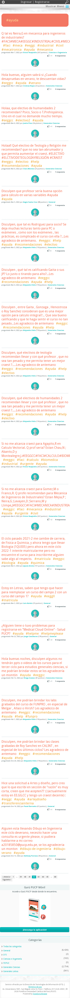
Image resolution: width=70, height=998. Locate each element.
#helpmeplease (52, 633)
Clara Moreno (28, 169)
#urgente (27, 464)
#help (35, 162)
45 (47, 877)
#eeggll (49, 596)
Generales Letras (10, 971)
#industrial (45, 45)
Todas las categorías (12, 946)
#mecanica (45, 49)
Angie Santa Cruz (30, 202)
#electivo (21, 162)
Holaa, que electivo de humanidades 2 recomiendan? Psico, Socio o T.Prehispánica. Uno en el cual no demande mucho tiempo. (32, 112)
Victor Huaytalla (30, 53)
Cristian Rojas (29, 86)
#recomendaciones (15, 166)
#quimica (37, 563)
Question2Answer (40, 994)
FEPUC (6, 963)
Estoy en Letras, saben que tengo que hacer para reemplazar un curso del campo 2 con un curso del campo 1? (34, 592)
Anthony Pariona (31, 856)
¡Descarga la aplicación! (35, 930)
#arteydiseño (36, 799)
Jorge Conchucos (31, 636)
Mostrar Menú (55, 6)
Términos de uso (35, 987)
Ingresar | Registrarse (35, 2)
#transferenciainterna (17, 803)
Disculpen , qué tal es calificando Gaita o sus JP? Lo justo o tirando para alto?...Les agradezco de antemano (32, 274)
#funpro (31, 716)
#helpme (32, 633)
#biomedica (49, 460)
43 (38, 877)
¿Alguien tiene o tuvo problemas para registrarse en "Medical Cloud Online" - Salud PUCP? (33, 630)
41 (30, 877)
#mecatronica (11, 49)
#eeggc (30, 45)
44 (43, 877)
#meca (17, 45)
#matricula (42, 559)
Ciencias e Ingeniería (58, 53)
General (52, 202)
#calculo (32, 460)
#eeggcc (7, 83)
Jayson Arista (28, 566)
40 (25, 877)
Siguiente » (7, 880)
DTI (5, 955)
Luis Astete (27, 603)
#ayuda (29, 49)
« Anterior (7, 877)
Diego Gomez (29, 678)
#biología (8, 563)
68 (55, 877)
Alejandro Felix (29, 247)
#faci (6, 45)
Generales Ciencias (54, 86)
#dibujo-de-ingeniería (35, 849)
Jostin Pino (27, 123)
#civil (59, 45)
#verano (35, 83)
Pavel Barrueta (30, 806)
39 (21, 877)
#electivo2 (22, 120)
